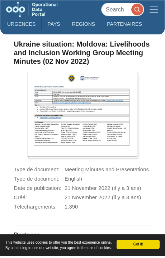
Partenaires (124, 24)
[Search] (122, 9)
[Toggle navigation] (154, 9)
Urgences (21, 24)
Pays (53, 24)
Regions (83, 24)
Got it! (138, 244)
